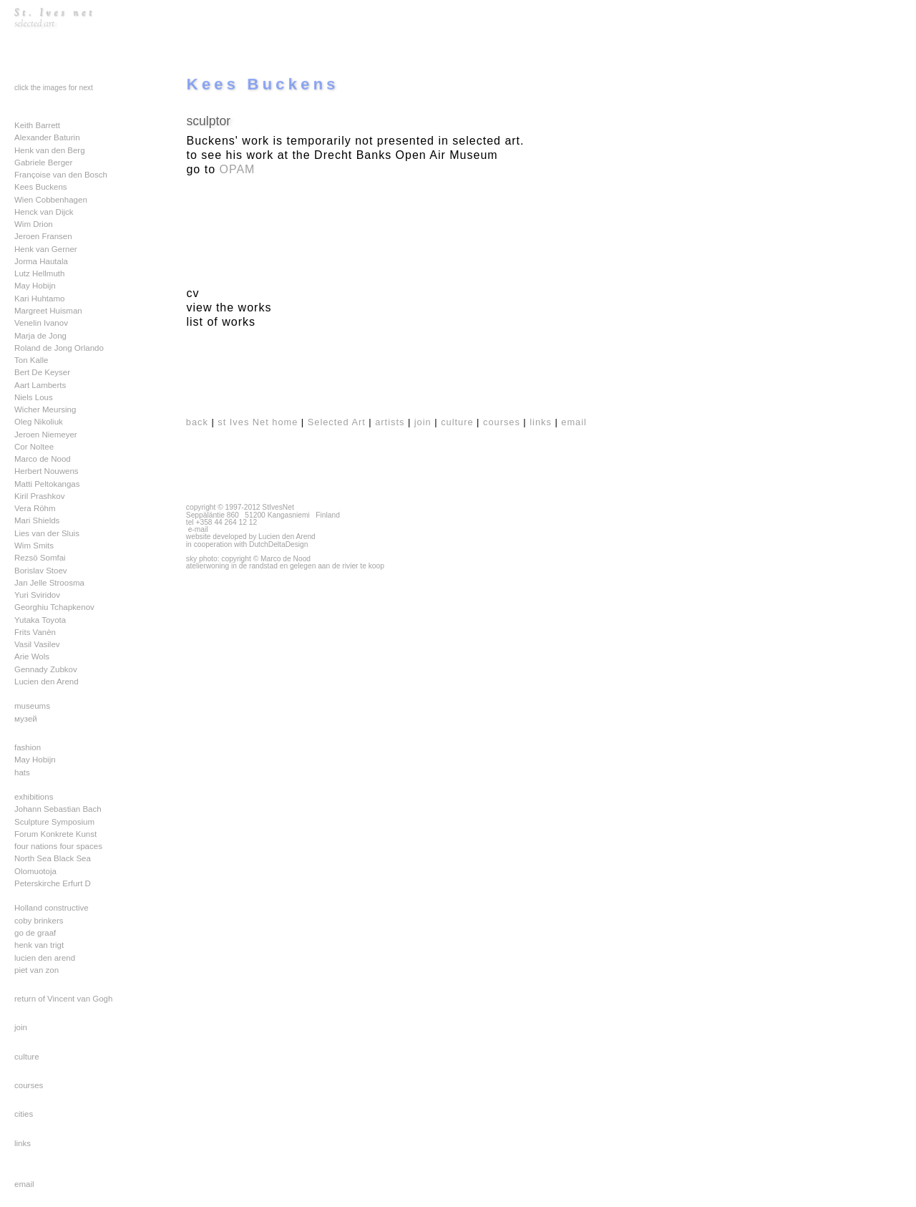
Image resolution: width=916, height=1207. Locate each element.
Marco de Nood (42, 459)
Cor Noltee (34, 446)
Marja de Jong (40, 335)
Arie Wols (31, 656)
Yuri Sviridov (37, 595)
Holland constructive (51, 907)
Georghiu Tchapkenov (54, 607)
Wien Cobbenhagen (50, 199)
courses (28, 1085)
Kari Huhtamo (39, 298)
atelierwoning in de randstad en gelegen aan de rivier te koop (285, 566)
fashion (27, 747)
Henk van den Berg (49, 150)
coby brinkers (38, 920)
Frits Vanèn (35, 632)
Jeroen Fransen (43, 236)
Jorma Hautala (41, 261)
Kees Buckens (40, 187)
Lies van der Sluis (46, 533)
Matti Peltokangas (47, 484)
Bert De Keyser (42, 372)
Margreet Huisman (48, 310)
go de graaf (35, 933)
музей (25, 718)
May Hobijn (35, 285)
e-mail (198, 529)
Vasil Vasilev (37, 644)
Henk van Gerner (45, 249)
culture (26, 1056)
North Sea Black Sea (52, 858)
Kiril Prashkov (39, 496)
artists (389, 422)
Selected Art (337, 422)
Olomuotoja (35, 871)
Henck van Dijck (44, 212)
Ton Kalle (31, 360)
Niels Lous (33, 397)
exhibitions (33, 796)
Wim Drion (33, 224)
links (22, 1143)
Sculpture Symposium (54, 822)
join (20, 1027)
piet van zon (36, 970)
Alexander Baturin (47, 137)
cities (23, 1114)
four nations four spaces (58, 846)
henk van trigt (39, 945)
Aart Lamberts (40, 385)
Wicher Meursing (45, 409)
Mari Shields (36, 520)
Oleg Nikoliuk (38, 421)
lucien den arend (44, 958)
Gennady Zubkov (45, 669)
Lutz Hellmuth (39, 273)
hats (22, 772)
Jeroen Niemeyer (45, 434)
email (24, 1184)
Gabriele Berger (43, 162)
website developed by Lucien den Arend (251, 537)
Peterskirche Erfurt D (52, 883)
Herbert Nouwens (46, 471)
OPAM (237, 169)
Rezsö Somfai (40, 557)
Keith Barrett (37, 125)
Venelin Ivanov (41, 323)
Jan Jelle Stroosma (49, 582)
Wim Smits (34, 545)
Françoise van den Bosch (60, 174)
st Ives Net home (258, 422)
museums (32, 706)
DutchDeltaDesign (278, 544)
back (197, 422)
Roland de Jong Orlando (59, 348)
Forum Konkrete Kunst (55, 834)
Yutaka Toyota (40, 620)
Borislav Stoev (40, 570)
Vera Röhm (35, 508)
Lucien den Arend (46, 681)
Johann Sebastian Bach (58, 809)
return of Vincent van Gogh (63, 998)
